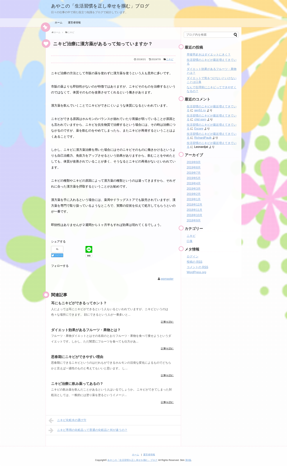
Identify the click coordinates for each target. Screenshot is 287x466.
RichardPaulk (203, 137)
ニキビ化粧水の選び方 (67, 420)
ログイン (192, 256)
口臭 (190, 241)
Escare (198, 128)
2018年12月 (194, 204)
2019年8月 (194, 167)
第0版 (188, 459)
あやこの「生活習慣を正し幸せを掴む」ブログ (110, 6)
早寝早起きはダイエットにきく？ (209, 54)
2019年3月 (194, 188)
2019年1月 (194, 199)
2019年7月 (194, 172)
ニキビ (169, 59)
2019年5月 (194, 178)
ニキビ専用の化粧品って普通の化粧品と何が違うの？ (88, 430)
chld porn (200, 119)
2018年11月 (194, 209)
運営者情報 (74, 22)
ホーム (58, 22)
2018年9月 (194, 220)
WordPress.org (196, 272)
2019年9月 (194, 162)
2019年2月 (194, 194)
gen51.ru (200, 110)
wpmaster (167, 278)
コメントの (197, 267)
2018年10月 (194, 215)
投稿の (194, 261)
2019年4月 (194, 183)
